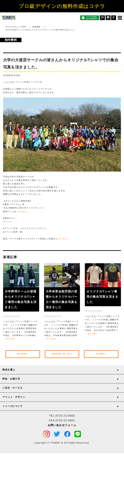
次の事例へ (101, 354)
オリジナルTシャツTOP (16, 27)
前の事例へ (22, 354)
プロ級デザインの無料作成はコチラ (62, 6)
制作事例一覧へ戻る (62, 354)
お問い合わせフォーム (62, 425)
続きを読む (10, 339)
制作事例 (36, 27)
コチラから (21, 211)
